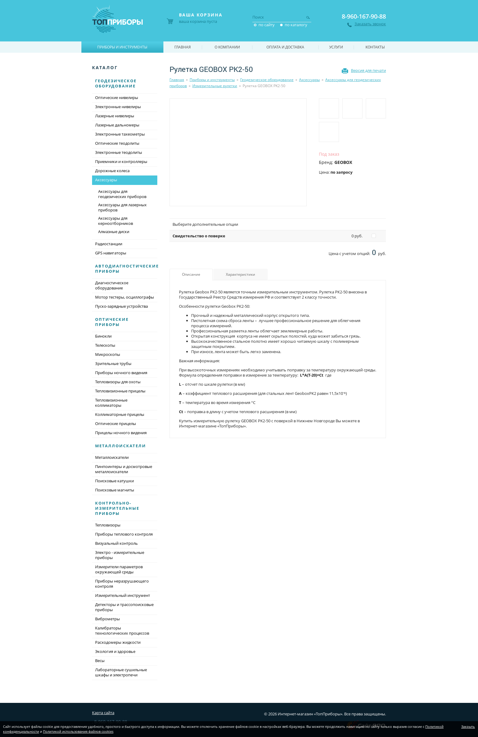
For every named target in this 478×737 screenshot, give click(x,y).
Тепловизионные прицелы (120, 391)
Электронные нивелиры (118, 106)
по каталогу (296, 24)
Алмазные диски (113, 231)
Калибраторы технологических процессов (122, 630)
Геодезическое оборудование (267, 79)
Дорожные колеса (112, 170)
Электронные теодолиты (118, 152)
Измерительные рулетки (214, 85)
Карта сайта (103, 712)
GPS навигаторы (110, 253)
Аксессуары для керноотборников (115, 220)
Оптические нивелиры (116, 97)
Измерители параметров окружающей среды (119, 569)
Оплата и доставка (285, 47)
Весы (100, 660)
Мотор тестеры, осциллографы (124, 297)
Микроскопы (107, 354)
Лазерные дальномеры (117, 125)
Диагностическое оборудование (111, 285)
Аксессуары (309, 79)
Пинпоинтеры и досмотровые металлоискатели (123, 469)
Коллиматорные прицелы (119, 414)
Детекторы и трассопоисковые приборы (124, 607)
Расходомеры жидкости (118, 642)
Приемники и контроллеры (121, 161)
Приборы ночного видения (121, 372)
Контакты (375, 47)
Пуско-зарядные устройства (121, 306)
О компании (227, 47)
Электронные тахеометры (120, 134)
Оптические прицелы (115, 423)
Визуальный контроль (116, 543)
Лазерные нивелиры (114, 116)
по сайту (267, 24)
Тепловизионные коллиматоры (111, 402)
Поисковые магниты (114, 490)
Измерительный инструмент (122, 595)
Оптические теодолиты (117, 143)
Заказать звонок (370, 24)
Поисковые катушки (114, 481)
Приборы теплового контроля (124, 534)
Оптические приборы (112, 322)
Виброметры (107, 619)
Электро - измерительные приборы (119, 555)
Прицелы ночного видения (121, 432)
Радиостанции (108, 243)
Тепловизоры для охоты (118, 381)
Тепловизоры (107, 525)
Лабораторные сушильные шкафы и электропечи (121, 672)
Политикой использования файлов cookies (78, 731)
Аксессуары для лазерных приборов (122, 207)
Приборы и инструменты (212, 79)
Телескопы (105, 345)
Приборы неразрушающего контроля (122, 583)
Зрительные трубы (113, 363)
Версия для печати (368, 70)
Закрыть (468, 726)
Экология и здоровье (115, 651)
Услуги (336, 47)
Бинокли (103, 336)
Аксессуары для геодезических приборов (122, 194)
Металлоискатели (120, 445)
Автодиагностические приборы (127, 268)
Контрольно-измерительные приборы (117, 508)
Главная (176, 79)
